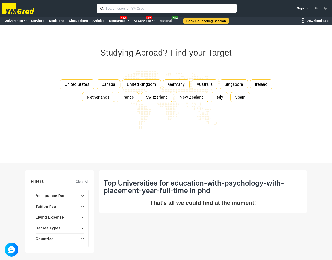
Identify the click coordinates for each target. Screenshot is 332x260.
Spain (240, 97)
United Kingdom (141, 84)
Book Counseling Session (206, 21)
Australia (205, 84)
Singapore (234, 84)
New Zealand (192, 97)
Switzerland (157, 97)
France (128, 97)
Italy (219, 97)
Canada (108, 84)
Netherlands (98, 97)
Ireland (261, 84)
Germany (176, 84)
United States (77, 84)
